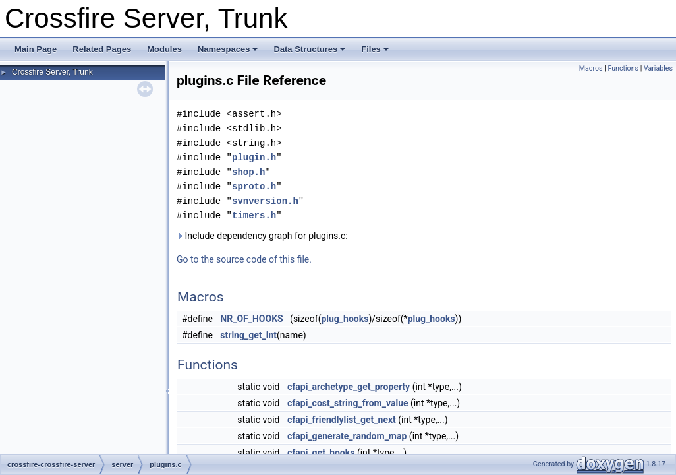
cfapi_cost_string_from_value (347, 403)
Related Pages (101, 49)
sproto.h (254, 186)
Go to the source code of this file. (244, 259)
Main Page (35, 49)
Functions (622, 68)
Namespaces (228, 49)
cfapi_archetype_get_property (348, 386)
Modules (164, 49)
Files (375, 49)
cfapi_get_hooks (320, 452)
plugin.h (254, 157)
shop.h (248, 172)
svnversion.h (265, 201)
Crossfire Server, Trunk (52, 72)
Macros (591, 68)
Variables (658, 68)
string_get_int (248, 335)
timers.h (254, 215)
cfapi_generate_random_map (347, 436)
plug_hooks (344, 318)
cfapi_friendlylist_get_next (341, 419)
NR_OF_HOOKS (251, 318)
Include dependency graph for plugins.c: (262, 235)
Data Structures (309, 49)
